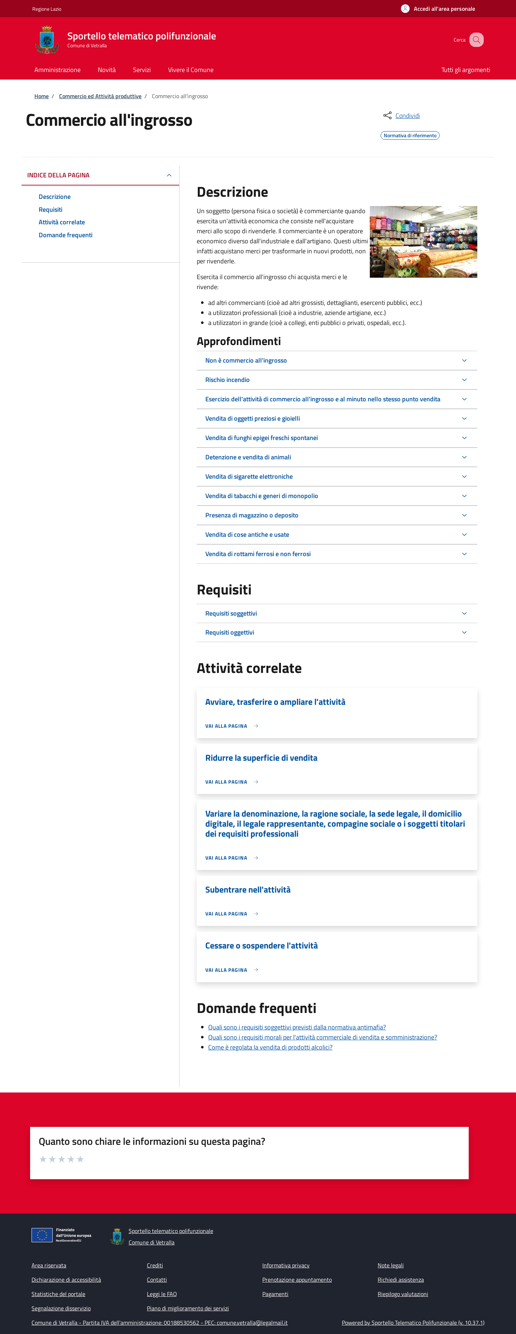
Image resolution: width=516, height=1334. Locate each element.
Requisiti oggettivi (229, 632)
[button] (438, 8)
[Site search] (475, 39)
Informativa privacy (286, 1265)
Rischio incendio (227, 379)
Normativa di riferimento (410, 134)
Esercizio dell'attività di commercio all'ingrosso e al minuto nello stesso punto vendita (322, 399)
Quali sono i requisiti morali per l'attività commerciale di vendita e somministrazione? (322, 1037)
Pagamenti (275, 1294)
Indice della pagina (58, 175)
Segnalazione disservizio (61, 1308)
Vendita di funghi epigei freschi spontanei (261, 438)
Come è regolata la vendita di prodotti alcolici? (270, 1047)
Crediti (155, 1265)
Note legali (391, 1265)
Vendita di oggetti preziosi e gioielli (252, 418)
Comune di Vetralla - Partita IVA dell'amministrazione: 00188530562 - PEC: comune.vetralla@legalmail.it (160, 1322)
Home (41, 96)
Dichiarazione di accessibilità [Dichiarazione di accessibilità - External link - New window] (66, 1279)
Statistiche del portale (58, 1294)
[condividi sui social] (401, 115)
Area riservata (49, 1265)
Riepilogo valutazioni (403, 1294)
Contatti (157, 1279)
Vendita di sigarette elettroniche (249, 476)
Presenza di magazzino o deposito (251, 515)
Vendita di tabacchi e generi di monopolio (261, 496)
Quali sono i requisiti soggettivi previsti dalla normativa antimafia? (297, 1027)
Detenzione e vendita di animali (248, 457)
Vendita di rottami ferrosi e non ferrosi (258, 554)
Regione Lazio (46, 9)
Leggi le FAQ (162, 1294)
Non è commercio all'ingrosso (246, 360)
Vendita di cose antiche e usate (247, 534)
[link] (233, 726)
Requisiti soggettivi (231, 613)
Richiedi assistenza (401, 1279)
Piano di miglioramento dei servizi (188, 1308)
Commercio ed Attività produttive (100, 96)
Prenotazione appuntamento (297, 1279)
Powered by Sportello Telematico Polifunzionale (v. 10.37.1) (413, 1322)
